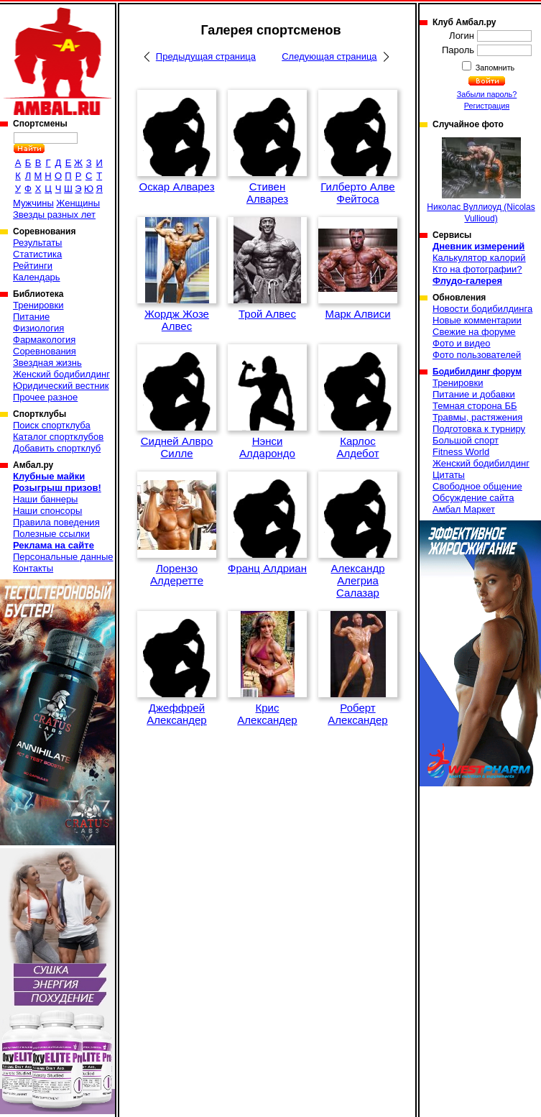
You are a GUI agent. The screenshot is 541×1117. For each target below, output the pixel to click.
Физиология (38, 328)
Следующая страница (329, 56)
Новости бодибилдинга (482, 308)
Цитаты (449, 474)
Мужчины (33, 203)
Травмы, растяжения (477, 417)
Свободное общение (477, 486)
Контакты (33, 568)
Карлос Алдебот (357, 447)
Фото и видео (462, 343)
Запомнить (494, 67)
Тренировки (38, 305)
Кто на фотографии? (477, 269)
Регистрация (486, 105)
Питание (31, 316)
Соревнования (44, 351)
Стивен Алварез (267, 192)
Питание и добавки (474, 394)
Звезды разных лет (54, 214)
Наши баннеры (45, 499)
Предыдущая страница (206, 56)
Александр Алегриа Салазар (357, 580)
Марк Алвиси (357, 314)
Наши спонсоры (47, 510)
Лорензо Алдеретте (176, 574)
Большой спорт (466, 440)
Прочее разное (45, 397)
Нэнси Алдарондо (267, 447)
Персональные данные (63, 556)
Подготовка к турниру (479, 428)
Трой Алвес (267, 314)
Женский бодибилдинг (61, 374)
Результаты (37, 242)
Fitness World (461, 451)
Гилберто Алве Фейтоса (357, 192)
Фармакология (44, 339)
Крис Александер (267, 714)
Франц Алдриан (267, 568)
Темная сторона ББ (475, 405)
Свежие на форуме (474, 331)
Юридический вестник (60, 385)
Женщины (78, 203)
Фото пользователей (477, 354)
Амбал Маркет (464, 509)
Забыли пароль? (487, 94)
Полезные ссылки (51, 533)
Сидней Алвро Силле (177, 447)
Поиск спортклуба (52, 425)
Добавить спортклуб (57, 448)
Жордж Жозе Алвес (176, 320)
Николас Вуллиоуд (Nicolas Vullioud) (481, 180)
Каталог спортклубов (58, 436)
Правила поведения (56, 522)
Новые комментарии (477, 320)
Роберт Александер (357, 714)
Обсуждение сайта (473, 497)
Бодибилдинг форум (477, 372)
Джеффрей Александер (176, 714)
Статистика (37, 254)
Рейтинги (32, 265)
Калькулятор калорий (479, 257)
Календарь (36, 277)
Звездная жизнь (47, 362)
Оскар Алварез (176, 186)
